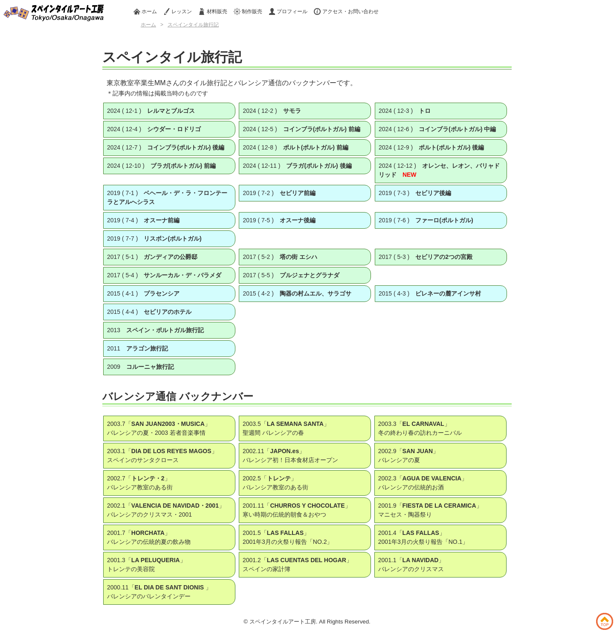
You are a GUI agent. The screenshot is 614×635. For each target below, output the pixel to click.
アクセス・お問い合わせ (346, 11)
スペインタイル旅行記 (193, 25)
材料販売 (212, 11)
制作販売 (248, 11)
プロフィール (288, 11)
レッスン (177, 11)
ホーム (145, 11)
